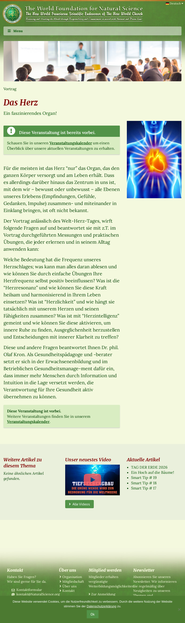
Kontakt (68, 591)
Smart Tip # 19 (144, 477)
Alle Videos (79, 504)
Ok (93, 614)
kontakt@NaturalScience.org (38, 594)
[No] (179, 609)
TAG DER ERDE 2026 (149, 467)
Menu (15, 31)
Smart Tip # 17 (143, 488)
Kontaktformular (29, 590)
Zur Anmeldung (103, 594)
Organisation (72, 577)
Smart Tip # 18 (144, 483)
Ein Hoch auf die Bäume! (152, 472)
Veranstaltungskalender (70, 143)
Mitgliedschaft (73, 581)
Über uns (69, 586)
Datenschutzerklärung (101, 606)
